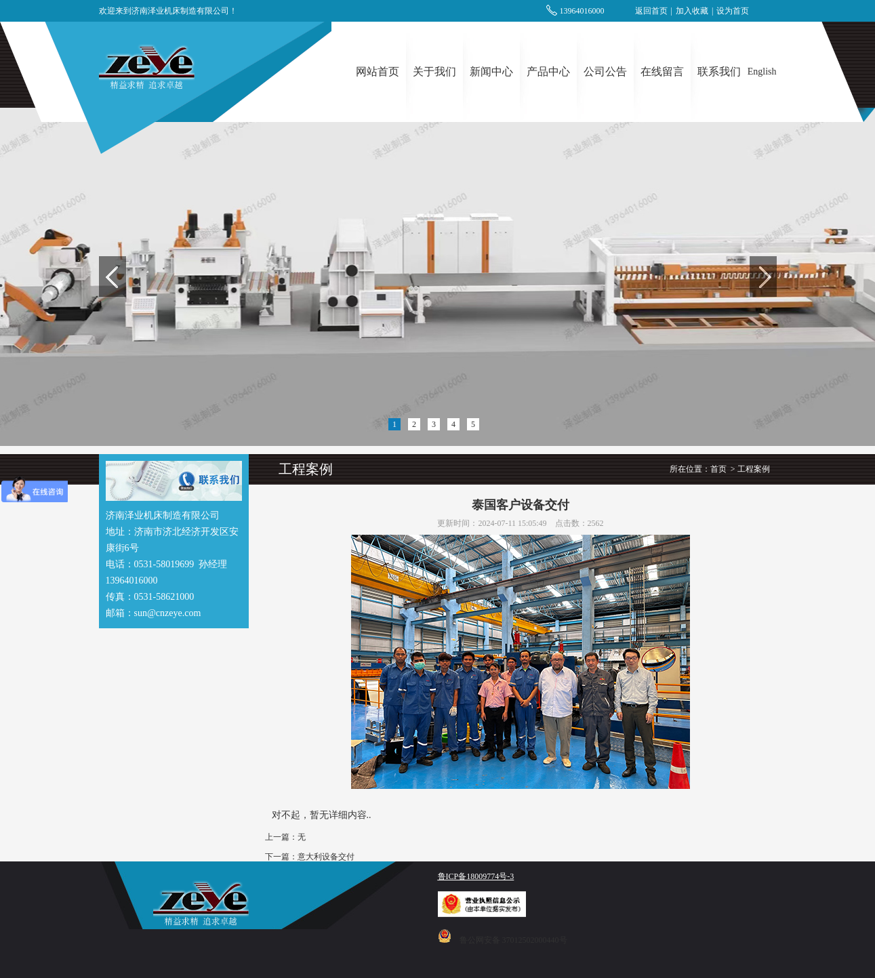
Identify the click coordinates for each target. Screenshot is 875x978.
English (762, 71)
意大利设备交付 (326, 856)
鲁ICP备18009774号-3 (476, 876)
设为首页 (732, 11)
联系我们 (719, 71)
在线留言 (662, 71)
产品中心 (548, 71)
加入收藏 (692, 11)
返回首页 (651, 11)
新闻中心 (491, 71)
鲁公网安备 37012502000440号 (513, 940)
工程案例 (753, 469)
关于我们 (434, 71)
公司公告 (605, 71)
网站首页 (377, 71)
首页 (718, 469)
